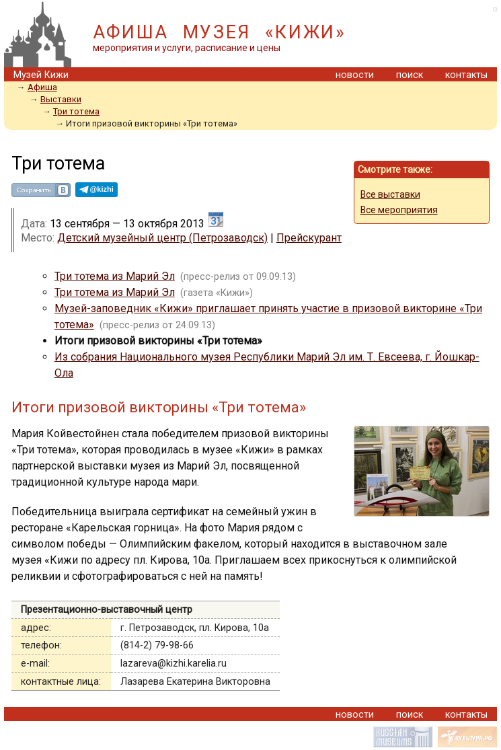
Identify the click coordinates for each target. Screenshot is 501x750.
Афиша (42, 87)
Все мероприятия (399, 209)
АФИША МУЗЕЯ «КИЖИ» (219, 32)
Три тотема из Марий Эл (114, 276)
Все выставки (390, 194)
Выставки (60, 99)
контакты (466, 75)
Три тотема (76, 111)
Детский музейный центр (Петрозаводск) (162, 237)
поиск (409, 75)
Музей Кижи (41, 75)
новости (355, 75)
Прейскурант (309, 237)
